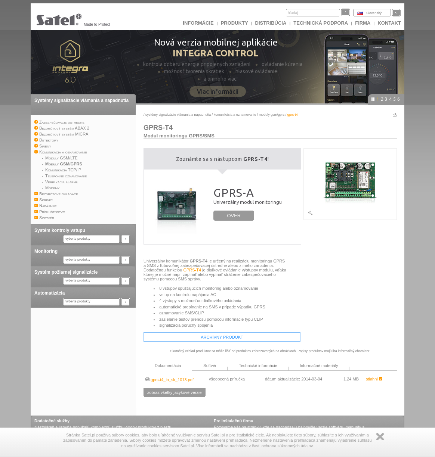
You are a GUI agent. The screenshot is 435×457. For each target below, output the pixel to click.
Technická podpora (320, 23)
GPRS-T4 (192, 270)
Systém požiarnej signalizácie (66, 272)
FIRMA (362, 23)
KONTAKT (389, 23)
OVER (234, 215)
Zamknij (380, 436)
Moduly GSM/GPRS (272, 114)
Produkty (234, 23)
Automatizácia (49, 293)
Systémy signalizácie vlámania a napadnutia (81, 100)
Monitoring (46, 251)
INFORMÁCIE (198, 23)
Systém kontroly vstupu (59, 230)
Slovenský (374, 13)
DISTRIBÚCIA (271, 23)
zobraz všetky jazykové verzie (174, 392)
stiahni (374, 379)
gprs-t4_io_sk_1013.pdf (169, 379)
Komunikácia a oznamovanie (235, 114)
